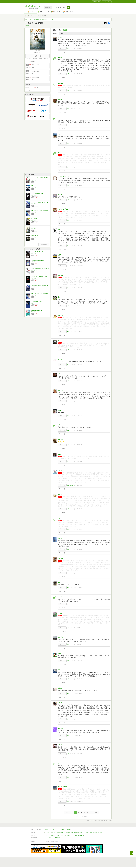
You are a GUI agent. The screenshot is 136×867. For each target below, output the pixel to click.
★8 (68, 381)
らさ (59, 297)
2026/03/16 (79, 220)
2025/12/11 (79, 415)
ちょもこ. (60, 275)
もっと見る (44, 244)
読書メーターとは (49, 829)
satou (59, 425)
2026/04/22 (79, 108)
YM (59, 670)
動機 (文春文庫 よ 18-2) (36, 235)
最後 (96, 812)
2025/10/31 (79, 587)
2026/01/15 (79, 364)
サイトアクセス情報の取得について (94, 832)
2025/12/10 (79, 430)
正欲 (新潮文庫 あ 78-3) (36, 301)
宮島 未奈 (33, 311)
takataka (60, 83)
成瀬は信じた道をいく (36, 310)
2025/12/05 (79, 485)
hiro (59, 118)
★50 (68, 573)
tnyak (59, 582)
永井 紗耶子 (34, 270)
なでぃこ (60, 359)
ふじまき (60, 315)
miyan (60, 57)
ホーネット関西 (62, 786)
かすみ (60, 194)
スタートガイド (60, 829)
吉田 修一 (33, 261)
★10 (68, 167)
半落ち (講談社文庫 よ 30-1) (37, 193)
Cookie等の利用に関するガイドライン (74, 832)
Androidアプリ (48, 837)
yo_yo (60, 613)
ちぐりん (60, 470)
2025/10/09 (79, 660)
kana (59, 454)
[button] (68, 7)
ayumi (60, 597)
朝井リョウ (33, 253)
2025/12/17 (79, 401)
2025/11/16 (79, 529)
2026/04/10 (79, 143)
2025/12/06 (79, 461)
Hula (59, 410)
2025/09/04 (79, 777)
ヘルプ (47, 835)
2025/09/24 (79, 735)
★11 (68, 401)
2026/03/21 (79, 199)
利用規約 (69, 829)
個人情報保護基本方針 (57, 832)
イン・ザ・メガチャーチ (37, 251)
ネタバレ (63, 33)
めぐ (59, 341)
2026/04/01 (79, 185)
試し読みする (37, 56)
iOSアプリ (57, 837)
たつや (60, 37)
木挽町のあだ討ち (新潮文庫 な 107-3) (40, 268)
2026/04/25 (79, 73)
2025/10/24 (79, 644)
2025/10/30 (79, 604)
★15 (68, 331)
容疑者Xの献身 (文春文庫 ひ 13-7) (39, 276)
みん (59, 229)
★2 (68, 90)
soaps (60, 538)
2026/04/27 (79, 48)
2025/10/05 (79, 678)
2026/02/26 (79, 287)
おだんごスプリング (64, 209)
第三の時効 (34, 218)
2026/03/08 (79, 245)
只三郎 (60, 99)
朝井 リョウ (34, 303)
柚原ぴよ (60, 728)
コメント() (72, 48)
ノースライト (34, 227)
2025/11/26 (79, 508)
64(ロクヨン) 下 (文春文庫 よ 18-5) (39, 210)
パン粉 (60, 702)
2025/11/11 (79, 549)
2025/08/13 (79, 801)
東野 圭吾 (33, 278)
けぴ (59, 255)
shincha (60, 558)
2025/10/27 (79, 627)
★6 (68, 143)
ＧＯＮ (60, 744)
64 (32, 185)
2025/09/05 (79, 753)
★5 (68, 73)
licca (59, 653)
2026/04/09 (79, 167)
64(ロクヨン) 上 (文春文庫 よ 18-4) (39, 202)
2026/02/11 (79, 331)
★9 (68, 245)
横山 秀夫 (30, 16)
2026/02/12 (79, 305)
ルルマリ (60, 390)
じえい (60, 134)
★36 (68, 485)
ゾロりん (60, 637)
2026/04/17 (79, 125)
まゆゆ (60, 494)
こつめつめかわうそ (64, 176)
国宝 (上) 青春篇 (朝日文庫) (37, 260)
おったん (60, 439)
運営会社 (47, 832)
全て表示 (55, 33)
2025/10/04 (79, 693)
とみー (60, 518)
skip (59, 373)
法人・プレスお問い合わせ (63, 835)
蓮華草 (60, 688)
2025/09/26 (79, 719)
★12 (68, 185)
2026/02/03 (79, 349)
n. (58, 763)
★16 (68, 200)
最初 (67, 812)
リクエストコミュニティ (78, 835)
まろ (59, 152)
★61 (68, 265)
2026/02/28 (79, 265)
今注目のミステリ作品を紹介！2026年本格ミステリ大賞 (39, 19)
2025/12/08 (79, 444)
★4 (68, 48)
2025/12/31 (79, 380)
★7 (68, 306)
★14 (68, 108)
